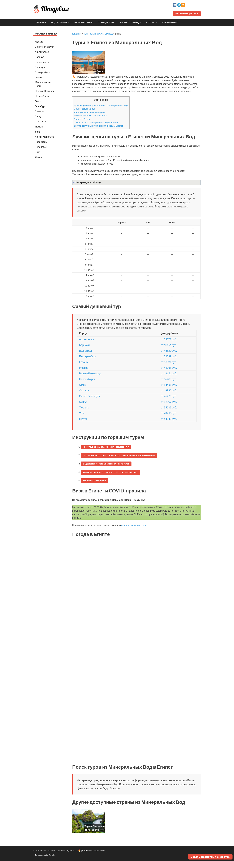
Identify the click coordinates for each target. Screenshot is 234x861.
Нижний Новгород (90, 373)
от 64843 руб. (169, 418)
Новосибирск (87, 379)
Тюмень (84, 407)
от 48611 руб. (169, 373)
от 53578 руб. (169, 339)
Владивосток (42, 62)
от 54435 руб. (169, 384)
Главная (41, 22)
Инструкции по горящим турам (89, 112)
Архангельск (86, 339)
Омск (82, 384)
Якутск (83, 418)
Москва (83, 367)
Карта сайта (99, 850)
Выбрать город (129, 22)
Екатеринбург (87, 356)
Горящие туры (106, 22)
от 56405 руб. (169, 379)
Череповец (41, 146)
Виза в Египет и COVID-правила (90, 115)
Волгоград (85, 350)
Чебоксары (41, 141)
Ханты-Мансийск (44, 136)
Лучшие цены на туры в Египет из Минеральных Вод (101, 105)
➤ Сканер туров (83, 22)
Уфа (81, 413)
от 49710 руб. (169, 413)
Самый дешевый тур (84, 108)
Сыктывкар (41, 121)
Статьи (150, 22)
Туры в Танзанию (94, 826)
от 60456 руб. (169, 345)
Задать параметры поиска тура (210, 856)
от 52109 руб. (169, 401)
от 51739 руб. (169, 356)
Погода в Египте (82, 119)
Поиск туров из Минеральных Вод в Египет (96, 122)
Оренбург (40, 106)
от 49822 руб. (169, 390)
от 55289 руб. (169, 407)
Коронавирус (170, 22)
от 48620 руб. (169, 350)
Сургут (83, 401)
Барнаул (84, 345)
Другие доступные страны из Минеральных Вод (98, 125)
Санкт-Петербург (89, 396)
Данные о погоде (41, 855)
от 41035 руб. (169, 367)
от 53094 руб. (169, 362)
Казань (83, 362)
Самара (84, 390)
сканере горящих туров (133, 525)
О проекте (87, 850)
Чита (37, 151)
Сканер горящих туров (186, 13)
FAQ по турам (59, 22)
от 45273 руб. (169, 396)
